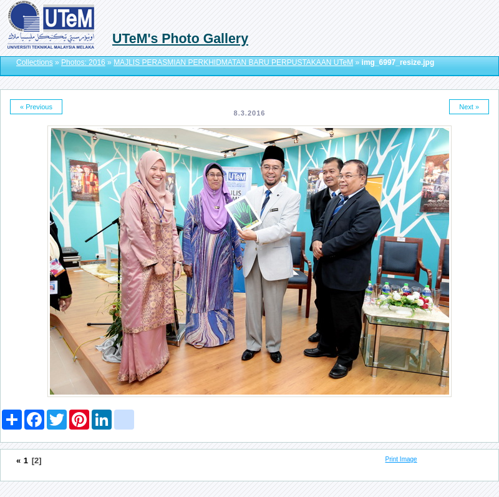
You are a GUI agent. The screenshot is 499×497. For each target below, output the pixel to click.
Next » (469, 107)
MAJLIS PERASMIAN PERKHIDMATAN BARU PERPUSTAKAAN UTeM (233, 62)
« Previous (36, 107)
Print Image (401, 459)
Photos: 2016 (83, 62)
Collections (34, 62)
